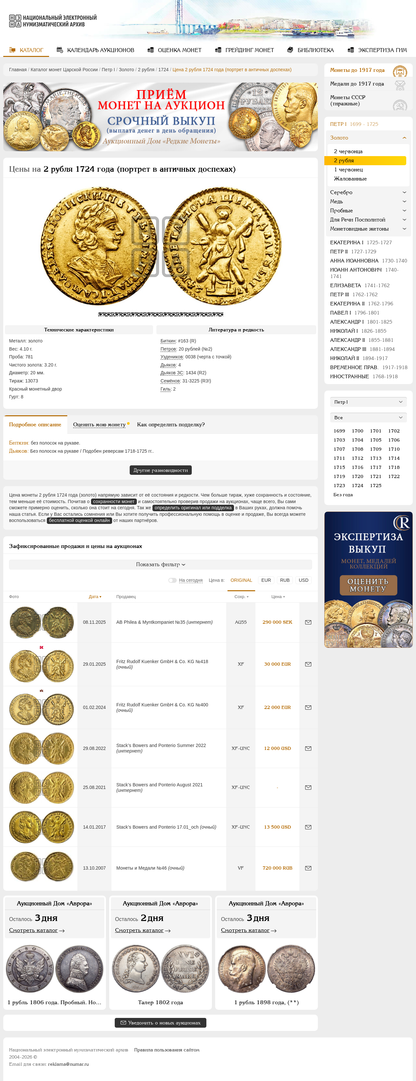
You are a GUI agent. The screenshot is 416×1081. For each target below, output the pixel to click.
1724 (163, 69)
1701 (376, 431)
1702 (394, 431)
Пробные (341, 210)
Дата (93, 596)
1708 (357, 449)
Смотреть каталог (33, 930)
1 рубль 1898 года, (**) (266, 1002)
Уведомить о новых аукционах (164, 1022)
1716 (357, 467)
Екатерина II (361, 303)
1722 (394, 476)
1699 (339, 431)
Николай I (358, 331)
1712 (357, 458)
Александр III (362, 349)
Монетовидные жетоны (359, 229)
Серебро (341, 192)
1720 (357, 476)
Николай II (359, 358)
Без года (343, 494)
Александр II (362, 340)
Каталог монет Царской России (64, 69)
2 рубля (146, 69)
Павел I (355, 312)
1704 (357, 440)
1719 (339, 476)
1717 (376, 467)
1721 (376, 476)
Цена (276, 596)
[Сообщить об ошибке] (308, 622)
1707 (339, 449)
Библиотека (315, 50)
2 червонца (348, 151)
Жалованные (350, 179)
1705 (376, 440)
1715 (339, 467)
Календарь (100, 50)
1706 (394, 440)
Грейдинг (249, 50)
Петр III (354, 294)
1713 (376, 458)
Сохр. (240, 596)
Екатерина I (361, 242)
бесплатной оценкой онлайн (79, 520)
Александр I (361, 322)
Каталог (30, 50)
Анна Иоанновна (368, 260)
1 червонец (348, 170)
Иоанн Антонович (364, 273)
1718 (394, 467)
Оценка (179, 50)
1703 (339, 440)
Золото (126, 69)
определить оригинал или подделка (193, 507)
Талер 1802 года (160, 1002)
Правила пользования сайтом (167, 1049)
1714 (394, 458)
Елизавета (360, 285)
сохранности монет (114, 501)
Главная (18, 69)
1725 (376, 485)
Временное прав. (369, 367)
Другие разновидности (161, 470)
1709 (376, 449)
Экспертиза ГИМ (382, 50)
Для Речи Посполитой (357, 220)
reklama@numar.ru (68, 1064)
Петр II (353, 251)
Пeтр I (108, 69)
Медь (336, 201)
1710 (394, 449)
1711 (339, 458)
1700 (357, 431)
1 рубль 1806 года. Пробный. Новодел (55, 1002)
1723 (339, 485)
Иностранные (364, 376)
